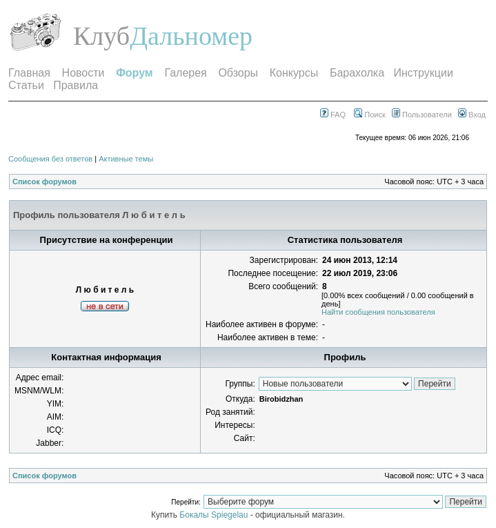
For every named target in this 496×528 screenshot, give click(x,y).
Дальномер (191, 35)
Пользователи (422, 114)
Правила (75, 85)
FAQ (333, 114)
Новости (83, 73)
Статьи (26, 85)
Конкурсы (294, 73)
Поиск (370, 114)
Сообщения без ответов (50, 159)
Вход (472, 114)
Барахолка (357, 73)
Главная (29, 73)
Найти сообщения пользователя (378, 312)
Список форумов (44, 181)
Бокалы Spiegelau (214, 515)
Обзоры (238, 73)
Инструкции (423, 73)
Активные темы (126, 159)
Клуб (101, 35)
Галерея (185, 73)
